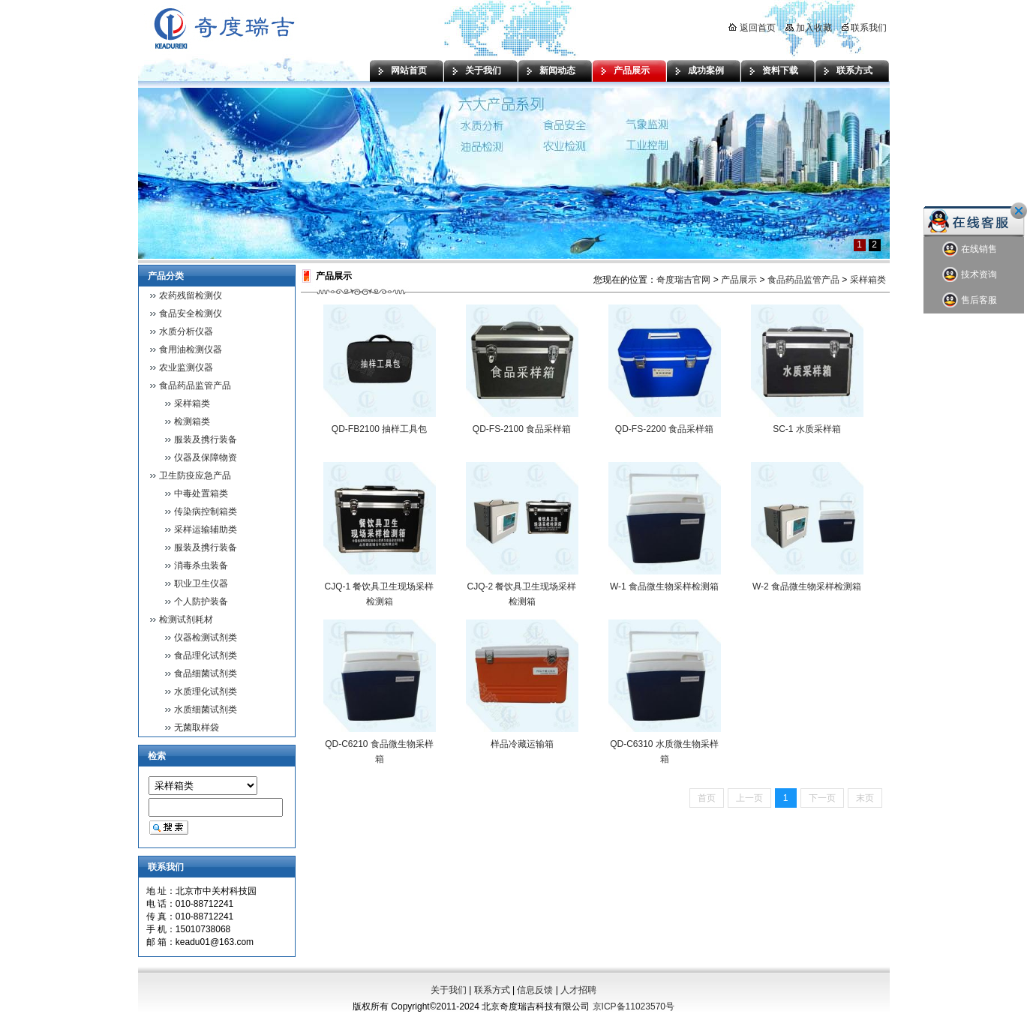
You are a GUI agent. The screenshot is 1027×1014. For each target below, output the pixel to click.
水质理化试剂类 (205, 691)
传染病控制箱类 (205, 511)
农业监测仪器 (186, 367)
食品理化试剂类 (205, 655)
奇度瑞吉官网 (683, 279)
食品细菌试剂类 (205, 673)
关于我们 (483, 70)
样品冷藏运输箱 (522, 744)
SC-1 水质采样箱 (807, 429)
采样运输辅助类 (205, 529)
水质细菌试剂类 (205, 709)
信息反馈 (535, 990)
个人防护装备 (201, 601)
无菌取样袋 (196, 727)
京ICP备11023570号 (633, 1006)
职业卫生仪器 (201, 583)
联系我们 (864, 27)
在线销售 (969, 249)
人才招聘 (578, 990)
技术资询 (969, 275)
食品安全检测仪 (190, 313)
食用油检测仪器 (190, 349)
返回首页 (751, 27)
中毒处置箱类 (201, 493)
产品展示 (632, 70)
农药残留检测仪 (190, 295)
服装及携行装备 (205, 439)
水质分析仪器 (186, 331)
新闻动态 (557, 70)
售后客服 (969, 300)
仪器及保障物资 (205, 457)
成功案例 (706, 70)
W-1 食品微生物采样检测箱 (664, 586)
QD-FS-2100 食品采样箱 (522, 429)
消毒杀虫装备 (201, 565)
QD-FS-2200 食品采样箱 (664, 429)
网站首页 (409, 70)
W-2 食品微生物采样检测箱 (806, 586)
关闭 (1018, 210)
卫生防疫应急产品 (195, 475)
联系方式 (854, 70)
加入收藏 (808, 27)
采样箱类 (192, 403)
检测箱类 (192, 421)
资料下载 (780, 70)
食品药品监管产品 (195, 385)
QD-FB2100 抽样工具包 (379, 429)
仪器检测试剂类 (205, 637)
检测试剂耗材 (186, 619)
